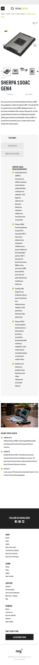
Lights (7, 544)
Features (10, 94)
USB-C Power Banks (18, 13)
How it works (9, 576)
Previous (2, 71)
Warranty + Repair (11, 595)
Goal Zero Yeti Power (12, 556)
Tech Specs (28, 94)
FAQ (6, 599)
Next (38, 71)
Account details (10, 615)
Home (3, 13)
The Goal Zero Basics (12, 550)
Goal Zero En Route (11, 553)
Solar (7, 541)
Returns (8, 618)
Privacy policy (9, 589)
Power (8, 13)
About (7, 609)
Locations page (19, 637)
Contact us (9, 612)
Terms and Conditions (12, 592)
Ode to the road (10, 547)
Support (8, 586)
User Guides (9, 621)
